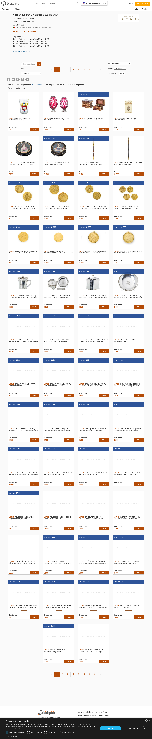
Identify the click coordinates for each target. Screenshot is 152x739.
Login (130, 3)
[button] (51, 736)
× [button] (149, 720)
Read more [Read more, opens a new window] (26, 729)
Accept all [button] (110, 728)
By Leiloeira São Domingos (25, 18)
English (146, 9)
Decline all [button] (133, 728)
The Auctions (7, 9)
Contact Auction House (23, 21)
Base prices (37, 85)
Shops (17, 9)
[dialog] (76, 728)
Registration (142, 3)
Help (136, 9)
